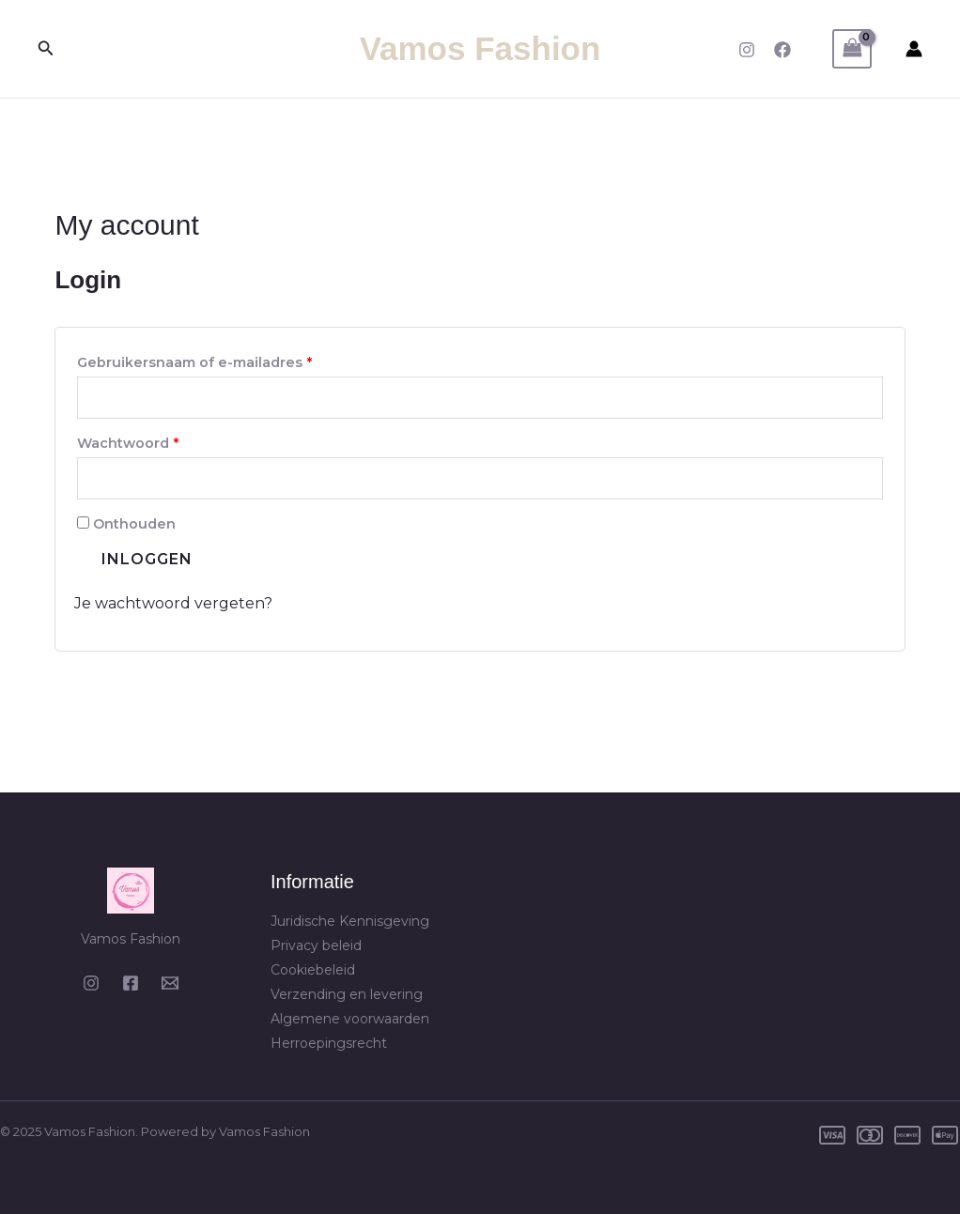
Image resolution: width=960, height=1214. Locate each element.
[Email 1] (170, 983)
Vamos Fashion (480, 48)
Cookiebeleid (313, 969)
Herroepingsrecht (329, 1043)
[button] (46, 49)
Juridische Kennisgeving (350, 921)
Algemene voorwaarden (350, 1018)
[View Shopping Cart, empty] (852, 48)
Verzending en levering (347, 994)
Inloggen (147, 559)
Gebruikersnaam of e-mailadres (219, 360)
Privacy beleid (316, 945)
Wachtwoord (152, 441)
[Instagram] (746, 49)
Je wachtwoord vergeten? (173, 603)
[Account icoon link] (914, 48)
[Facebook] (782, 49)
